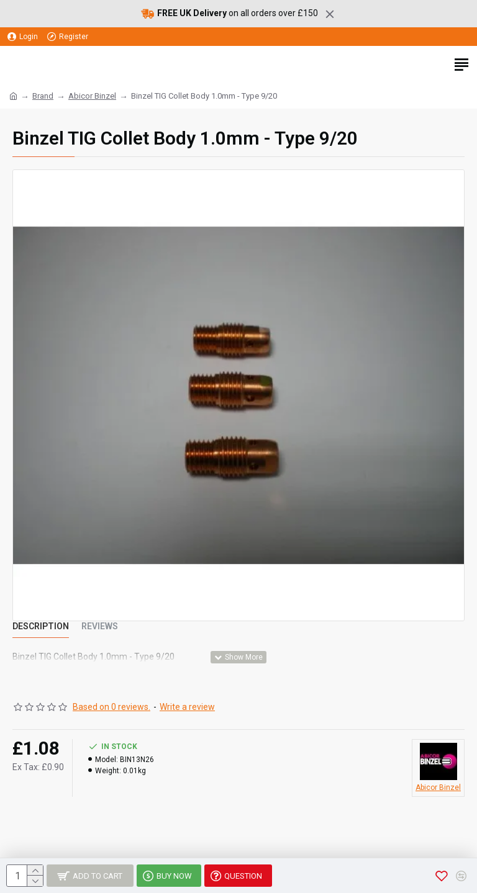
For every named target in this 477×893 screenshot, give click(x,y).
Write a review (187, 707)
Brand (42, 96)
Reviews (99, 626)
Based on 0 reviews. (111, 707)
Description (40, 626)
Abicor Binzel (92, 96)
